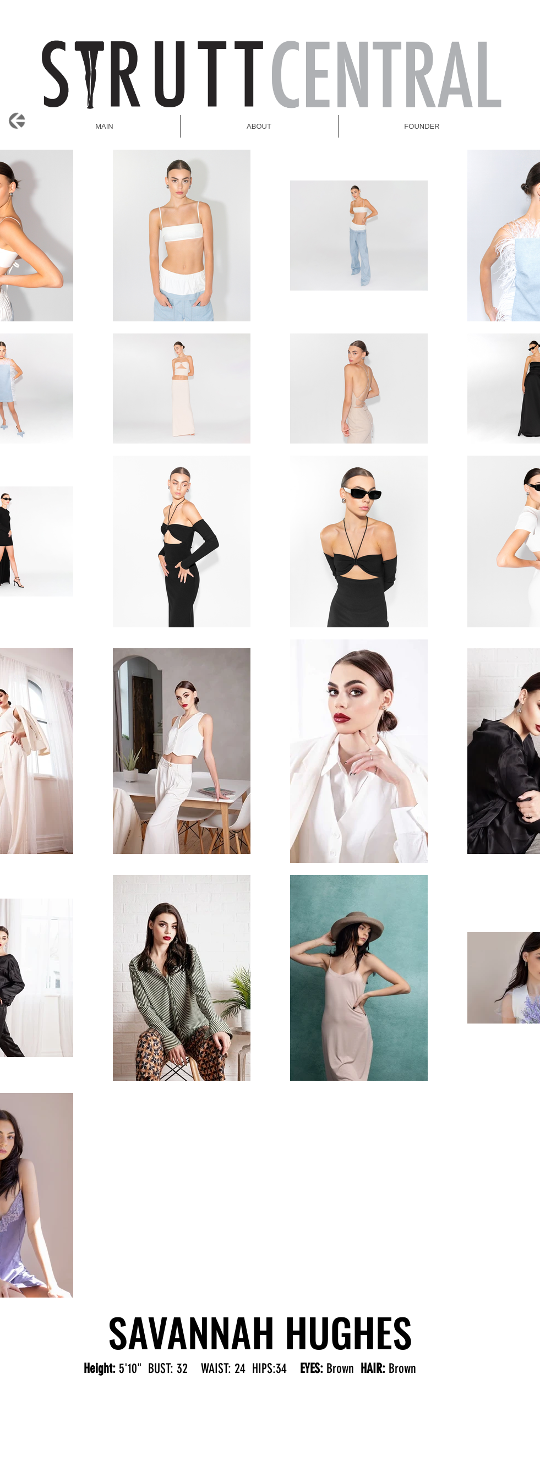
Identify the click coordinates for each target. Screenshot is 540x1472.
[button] (422, 126)
